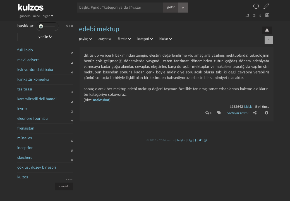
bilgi (190, 140)
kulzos (22, 177)
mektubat (101, 100)
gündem (25, 16)
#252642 (236, 106)
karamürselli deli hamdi (36, 99)
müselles (24, 138)
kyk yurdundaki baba (35, 70)
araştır (105, 38)
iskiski (248, 106)
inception (25, 148)
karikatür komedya (33, 80)
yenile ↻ (45, 37)
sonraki (64, 186)
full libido (25, 50)
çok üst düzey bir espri (36, 167)
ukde (36, 16)
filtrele (124, 38)
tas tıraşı (24, 89)
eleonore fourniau (32, 119)
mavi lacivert (28, 60)
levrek (22, 109)
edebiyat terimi (237, 113)
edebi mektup (99, 29)
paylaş (85, 38)
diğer (48, 16)
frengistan (25, 128)
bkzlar (165, 38)
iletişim (181, 140)
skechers (24, 158)
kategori (145, 38)
